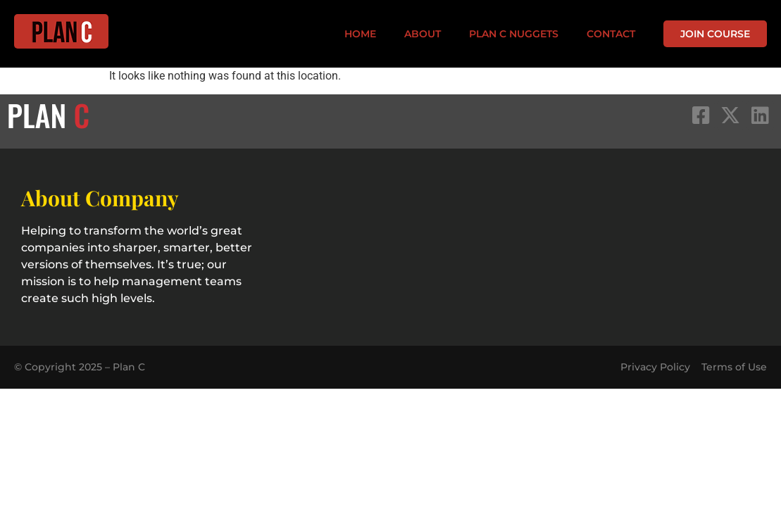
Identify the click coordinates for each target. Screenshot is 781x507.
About (422, 33)
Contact (611, 33)
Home (360, 33)
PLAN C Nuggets (513, 33)
